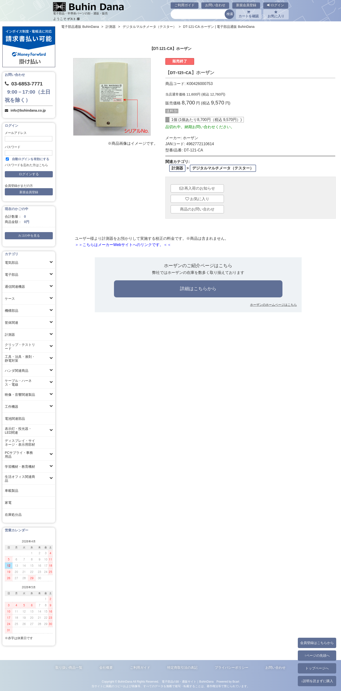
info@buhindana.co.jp (28, 110)
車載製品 (11, 491)
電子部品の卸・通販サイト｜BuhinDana (187, 681)
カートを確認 (249, 14)
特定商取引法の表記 (182, 667)
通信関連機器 (15, 286)
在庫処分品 (13, 515)
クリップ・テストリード (20, 346)
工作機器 (11, 407)
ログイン (275, 5)
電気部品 (11, 262)
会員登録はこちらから (317, 643)
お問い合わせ (215, 5)
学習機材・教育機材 (20, 467)
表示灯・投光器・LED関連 (18, 430)
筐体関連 (11, 322)
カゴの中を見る (29, 235)
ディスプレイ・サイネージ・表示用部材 (20, 442)
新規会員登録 (246, 5)
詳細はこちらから (198, 288)
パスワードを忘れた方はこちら (26, 165)
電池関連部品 (15, 419)
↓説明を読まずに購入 (317, 681)
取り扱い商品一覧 (68, 667)
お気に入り (276, 14)
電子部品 (11, 274)
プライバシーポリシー (231, 667)
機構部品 (11, 310)
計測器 (10, 334)
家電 (8, 503)
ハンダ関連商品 (16, 371)
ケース (10, 298)
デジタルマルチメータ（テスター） (149, 27)
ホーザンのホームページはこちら (273, 304)
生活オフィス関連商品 (20, 478)
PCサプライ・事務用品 (19, 454)
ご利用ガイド (184, 5)
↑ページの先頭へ (316, 655)
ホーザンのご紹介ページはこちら (198, 265)
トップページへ (317, 668)
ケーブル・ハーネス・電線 (18, 382)
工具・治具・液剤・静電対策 (20, 358)
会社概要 (106, 667)
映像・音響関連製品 (20, 395)
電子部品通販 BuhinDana (80, 27)
